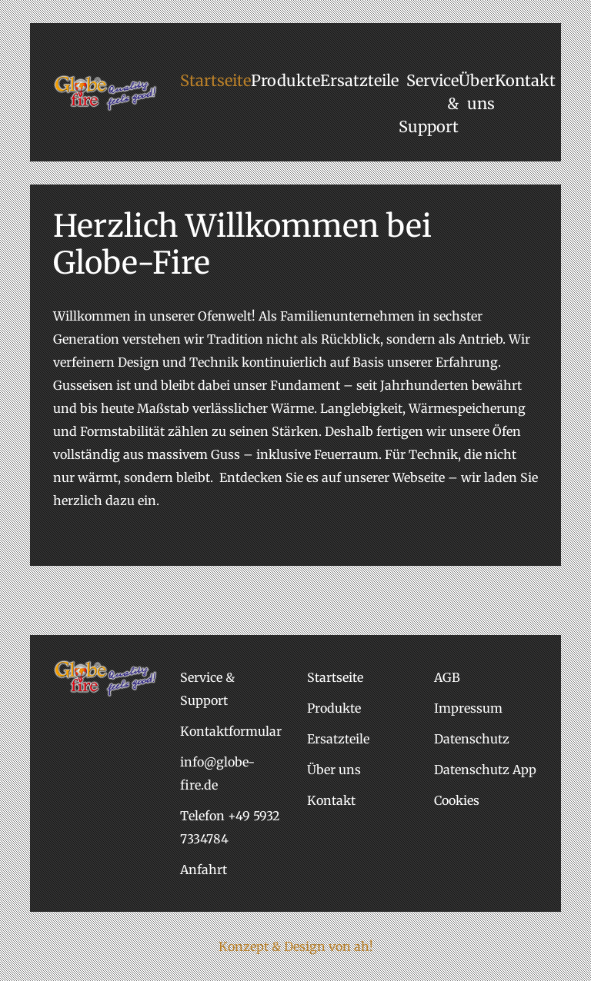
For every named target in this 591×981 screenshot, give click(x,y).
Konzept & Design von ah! (296, 946)
